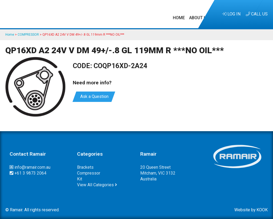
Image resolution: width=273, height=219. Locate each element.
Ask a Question (94, 96)
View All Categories (97, 184)
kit (79, 178)
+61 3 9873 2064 (28, 173)
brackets (85, 167)
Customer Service (178, 13)
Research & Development (126, 13)
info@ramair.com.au (30, 167)
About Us (71, 13)
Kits (89, 13)
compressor (88, 173)
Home (50, 13)
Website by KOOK (251, 209)
